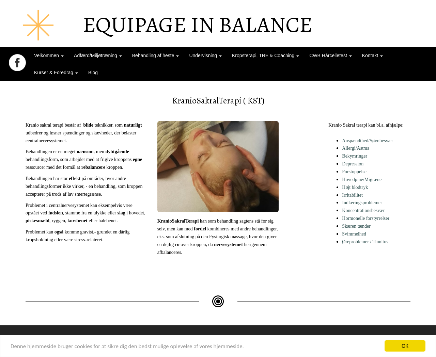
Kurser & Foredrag (56, 72)
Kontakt (372, 55)
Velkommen (49, 55)
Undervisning (205, 55)
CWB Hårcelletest (330, 55)
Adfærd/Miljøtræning (98, 55)
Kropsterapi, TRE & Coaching (265, 55)
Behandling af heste (155, 55)
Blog (93, 72)
